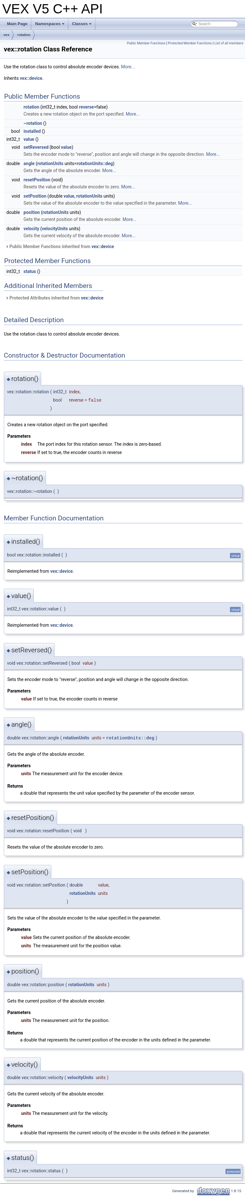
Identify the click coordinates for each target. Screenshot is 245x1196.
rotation (23, 35)
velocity (31, 228)
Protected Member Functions (190, 43)
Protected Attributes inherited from (54, 297)
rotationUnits (50, 163)
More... (128, 66)
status (30, 271)
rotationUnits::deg (95, 163)
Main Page (17, 23)
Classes (82, 25)
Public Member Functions (146, 43)
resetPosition (37, 179)
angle (29, 163)
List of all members (228, 43)
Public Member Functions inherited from (59, 246)
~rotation (33, 123)
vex (6, 35)
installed (32, 131)
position (32, 212)
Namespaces (50, 25)
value (29, 139)
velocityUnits (55, 228)
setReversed (36, 147)
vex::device (31, 78)
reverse (86, 107)
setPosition (35, 196)
